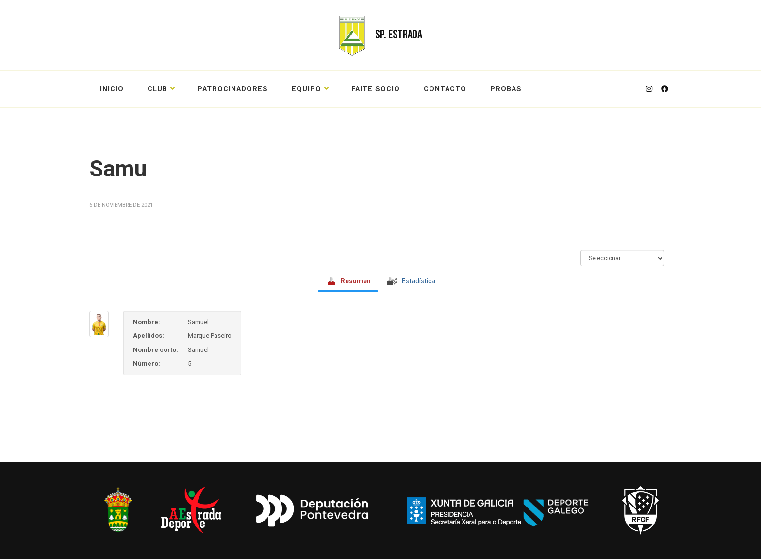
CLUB (157, 89)
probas (506, 89)
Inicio (112, 89)
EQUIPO (306, 89)
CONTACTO (445, 89)
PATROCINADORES (233, 89)
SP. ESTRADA (398, 34)
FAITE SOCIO (375, 89)
